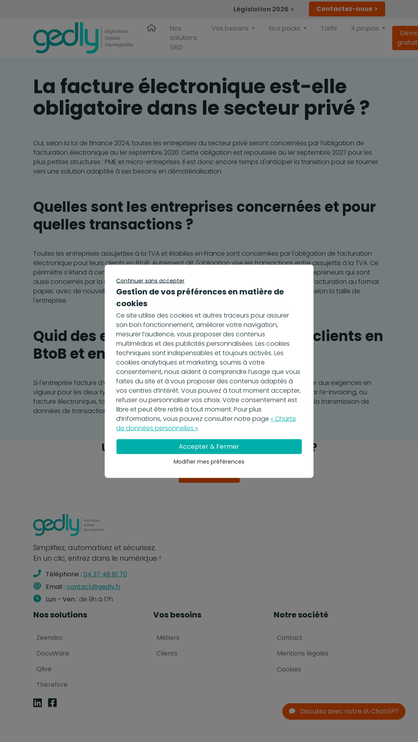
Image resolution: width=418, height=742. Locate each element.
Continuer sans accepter (150, 280)
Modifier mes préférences (209, 461)
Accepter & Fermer (209, 446)
